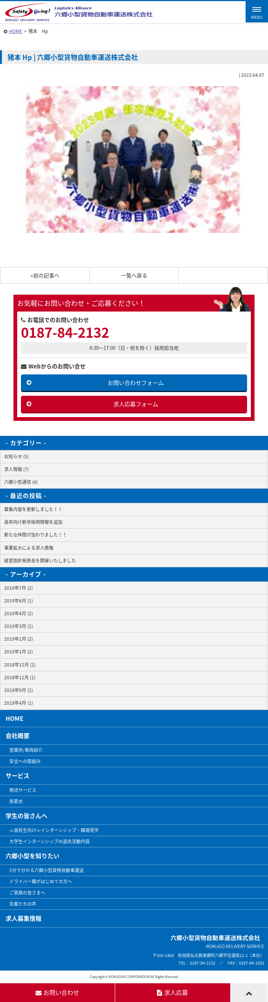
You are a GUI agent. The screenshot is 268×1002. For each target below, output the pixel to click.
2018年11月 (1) (20, 677)
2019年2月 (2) (18, 638)
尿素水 (16, 801)
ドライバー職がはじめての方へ (40, 881)
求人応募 (172, 992)
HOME (15, 31)
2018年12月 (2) (20, 664)
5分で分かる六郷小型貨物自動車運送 (46, 870)
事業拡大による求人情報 (28, 547)
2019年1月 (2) (18, 651)
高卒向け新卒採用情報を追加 (33, 522)
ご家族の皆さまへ (27, 892)
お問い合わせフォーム (136, 383)
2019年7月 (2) (18, 587)
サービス (18, 775)
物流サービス (22, 790)
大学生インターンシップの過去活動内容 (49, 841)
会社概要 (18, 735)
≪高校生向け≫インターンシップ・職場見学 (54, 830)
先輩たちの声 (22, 904)
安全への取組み (25, 761)
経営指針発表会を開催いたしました (40, 560)
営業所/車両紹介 (26, 750)
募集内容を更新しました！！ (33, 509)
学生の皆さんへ (26, 815)
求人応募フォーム (135, 404)
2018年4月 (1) (18, 702)
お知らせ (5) (16, 456)
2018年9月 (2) (18, 690)
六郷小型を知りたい (32, 855)
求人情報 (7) (16, 469)
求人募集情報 (23, 918)
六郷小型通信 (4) (21, 482)
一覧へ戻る (134, 275)
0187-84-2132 (65, 332)
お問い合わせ (57, 992)
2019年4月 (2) (18, 613)
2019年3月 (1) (18, 626)
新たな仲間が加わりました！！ (35, 534)
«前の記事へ (45, 275)
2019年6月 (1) (18, 600)
